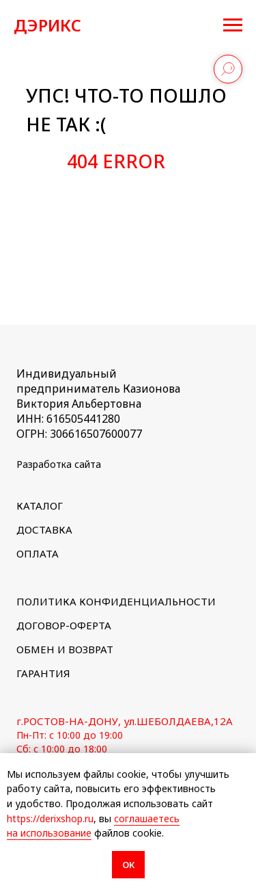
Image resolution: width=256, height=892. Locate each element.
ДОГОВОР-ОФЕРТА (63, 625)
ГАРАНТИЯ (43, 673)
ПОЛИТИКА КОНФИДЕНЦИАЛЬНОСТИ (116, 601)
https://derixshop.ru (50, 818)
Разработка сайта (58, 464)
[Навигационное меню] (232, 25)
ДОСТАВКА (44, 529)
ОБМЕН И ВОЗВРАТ (64, 649)
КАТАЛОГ (39, 505)
